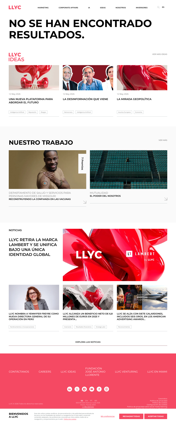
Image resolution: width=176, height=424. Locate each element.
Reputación (32, 112)
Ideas (103, 8)
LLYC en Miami (157, 373)
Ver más (163, 140)
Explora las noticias (88, 343)
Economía (138, 112)
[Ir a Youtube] (91, 391)
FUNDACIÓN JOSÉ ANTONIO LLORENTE (95, 373)
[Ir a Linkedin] (69, 391)
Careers (45, 373)
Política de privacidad (158, 403)
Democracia (68, 112)
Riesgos (43, 112)
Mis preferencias (108, 416)
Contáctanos (19, 373)
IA (89, 8)
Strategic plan (100, 327)
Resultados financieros (83, 327)
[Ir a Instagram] (84, 391)
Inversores (67, 327)
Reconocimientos (124, 327)
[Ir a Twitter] (77, 391)
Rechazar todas (131, 416)
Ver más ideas (159, 54)
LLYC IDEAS (68, 373)
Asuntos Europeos (124, 112)
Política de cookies (70, 419)
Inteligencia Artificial (17, 112)
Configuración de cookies (157, 407)
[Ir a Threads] (106, 391)
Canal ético (162, 401)
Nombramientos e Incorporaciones (22, 327)
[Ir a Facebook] (99, 391)
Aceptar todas (156, 416)
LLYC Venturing (126, 373)
